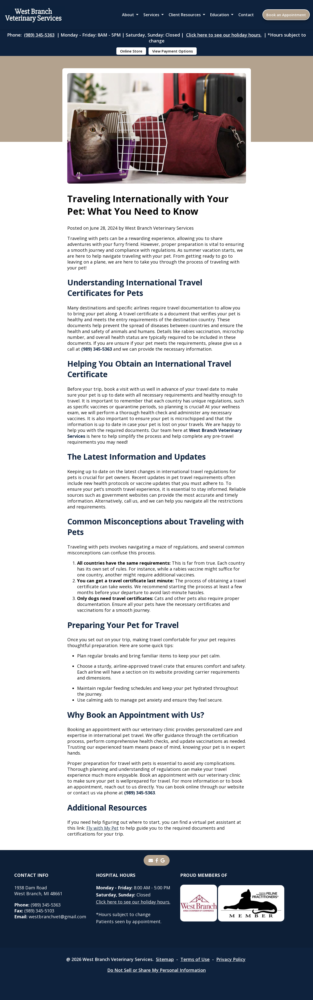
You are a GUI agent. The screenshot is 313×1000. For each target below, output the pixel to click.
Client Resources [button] (185, 14)
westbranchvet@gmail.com (50, 917)
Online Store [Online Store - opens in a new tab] (131, 51)
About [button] (128, 14)
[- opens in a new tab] (156, 860)
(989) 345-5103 (34, 911)
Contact (246, 14)
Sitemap (165, 959)
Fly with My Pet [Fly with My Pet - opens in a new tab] (102, 828)
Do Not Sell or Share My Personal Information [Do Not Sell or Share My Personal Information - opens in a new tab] (156, 970)
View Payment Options (172, 51)
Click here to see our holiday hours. (223, 35)
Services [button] (151, 14)
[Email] (151, 860)
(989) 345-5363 (39, 35)
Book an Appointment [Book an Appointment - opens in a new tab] (286, 14)
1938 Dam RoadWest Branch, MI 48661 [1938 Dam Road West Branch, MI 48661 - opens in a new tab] (38, 890)
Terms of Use (195, 959)
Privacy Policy (230, 959)
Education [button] (219, 14)
